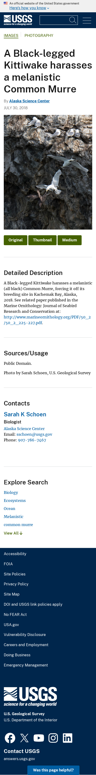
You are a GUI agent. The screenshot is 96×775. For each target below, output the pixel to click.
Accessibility (15, 554)
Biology (11, 492)
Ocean (9, 508)
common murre (18, 524)
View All (13, 533)
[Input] (59, 20)
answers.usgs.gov (19, 759)
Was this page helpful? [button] (53, 770)
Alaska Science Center (29, 101)
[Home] (18, 24)
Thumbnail (42, 240)
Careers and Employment (26, 645)
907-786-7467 (32, 440)
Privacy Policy (16, 584)
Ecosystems (15, 500)
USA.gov (11, 625)
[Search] (73, 20)
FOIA (8, 564)
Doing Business (17, 655)
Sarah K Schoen (25, 414)
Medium (69, 240)
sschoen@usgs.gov (34, 434)
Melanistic (13, 516)
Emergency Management (26, 665)
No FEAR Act (15, 615)
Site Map (12, 594)
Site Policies (14, 574)
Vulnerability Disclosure (25, 635)
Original (15, 240)
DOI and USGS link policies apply (33, 604)
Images (11, 35)
